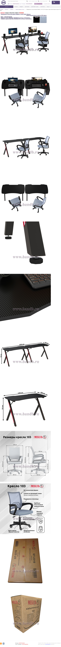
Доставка (27, 6)
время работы (48, 3)
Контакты (43, 6)
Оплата (16, 6)
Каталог (6, 9)
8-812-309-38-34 (29, 3)
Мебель (11, 9)
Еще (48, 6)
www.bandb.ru (48, 644)
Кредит (21, 6)
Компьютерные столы (20, 9)
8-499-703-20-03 (16, 3)
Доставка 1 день (34, 6)
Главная (1, 9)
